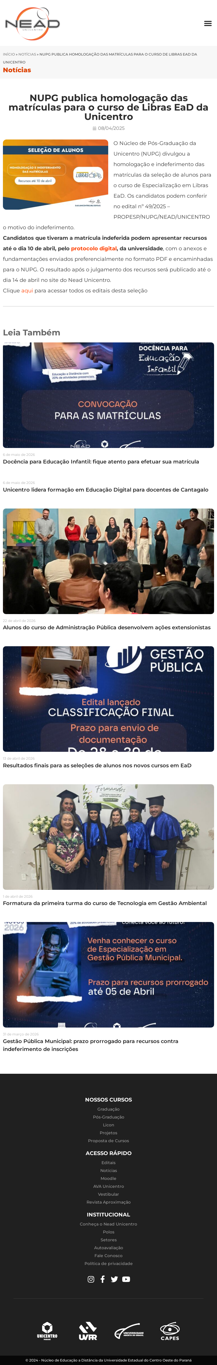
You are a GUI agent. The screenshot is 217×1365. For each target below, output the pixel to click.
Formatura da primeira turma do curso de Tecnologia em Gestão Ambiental (105, 903)
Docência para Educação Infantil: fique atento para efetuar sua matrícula (101, 462)
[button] (208, 23)
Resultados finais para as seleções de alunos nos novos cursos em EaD (97, 765)
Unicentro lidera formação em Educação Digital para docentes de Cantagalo (106, 490)
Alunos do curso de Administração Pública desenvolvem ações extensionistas (107, 627)
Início (9, 54)
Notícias (27, 54)
